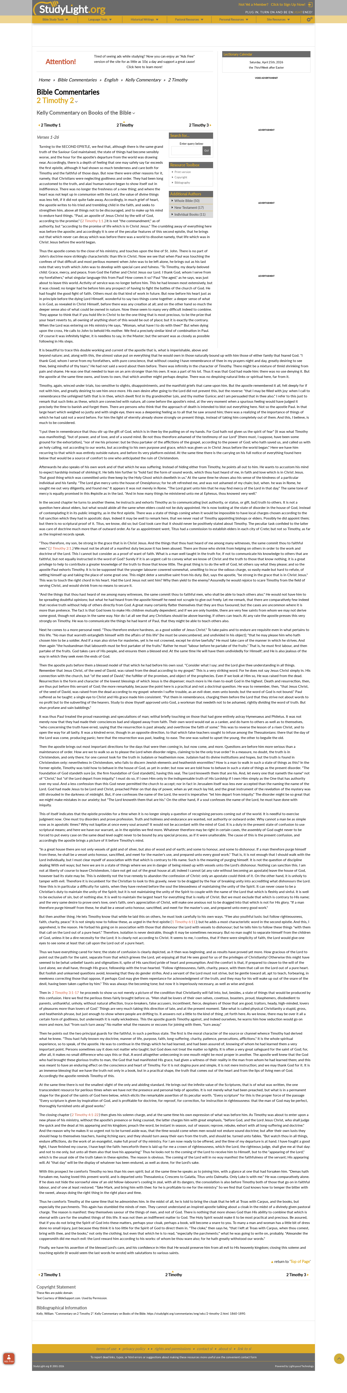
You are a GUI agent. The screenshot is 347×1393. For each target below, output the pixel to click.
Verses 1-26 (48, 137)
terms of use (106, 1348)
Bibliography (182, 182)
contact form (249, 1357)
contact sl (204, 1348)
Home (44, 79)
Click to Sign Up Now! (288, 4)
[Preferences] (310, 19)
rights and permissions (172, 1348)
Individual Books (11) (189, 214)
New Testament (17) (189, 208)
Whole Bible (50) (186, 201)
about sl (224, 1348)
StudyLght (63, 9)
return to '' (292, 1261)
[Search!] (206, 150)
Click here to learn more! (144, 67)
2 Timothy (177, 79)
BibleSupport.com (69, 1298)
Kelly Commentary (143, 79)
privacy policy (133, 1348)
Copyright (181, 177)
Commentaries (77, 79)
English (111, 79)
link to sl (244, 1348)
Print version (183, 172)
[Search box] (186, 150)
